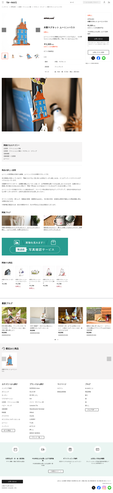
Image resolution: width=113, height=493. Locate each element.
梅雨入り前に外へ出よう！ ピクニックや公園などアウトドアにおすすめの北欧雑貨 (99, 328)
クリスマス (5, 416)
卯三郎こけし (34, 395)
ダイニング (5, 391)
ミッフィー (5, 426)
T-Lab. (32, 423)
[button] (4, 30)
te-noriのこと (89, 388)
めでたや (32, 426)
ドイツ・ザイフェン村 (37, 402)
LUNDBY (32, 419)
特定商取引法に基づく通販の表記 (79, 480)
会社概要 (64, 480)
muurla (32, 416)
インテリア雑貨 (7, 388)
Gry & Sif (32, 391)
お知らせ (59, 480)
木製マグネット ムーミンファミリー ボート (35, 281)
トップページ (5, 7)
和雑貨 (4, 412)
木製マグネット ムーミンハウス (9, 370)
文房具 (13, 156)
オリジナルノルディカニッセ (11, 419)
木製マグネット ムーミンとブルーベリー (21, 280)
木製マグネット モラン (7, 280)
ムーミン (6, 158)
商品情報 (88, 391)
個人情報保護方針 (92, 480)
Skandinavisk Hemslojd (37, 409)
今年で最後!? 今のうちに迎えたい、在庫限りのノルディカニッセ (42, 327)
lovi (31, 398)
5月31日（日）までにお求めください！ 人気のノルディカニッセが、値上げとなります (70, 328)
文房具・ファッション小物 (24, 7)
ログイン (60, 388)
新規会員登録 (61, 391)
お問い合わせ (98, 39)
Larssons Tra (34, 405)
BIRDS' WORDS (35, 433)
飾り (86, 395)
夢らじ (32, 429)
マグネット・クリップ (39, 7)
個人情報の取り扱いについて (104, 480)
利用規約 (69, 480)
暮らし (87, 405)
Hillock (32, 412)
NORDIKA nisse (35, 388)
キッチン (4, 395)
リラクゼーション (7, 398)
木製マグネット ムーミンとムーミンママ (62, 280)
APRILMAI (13, 7)
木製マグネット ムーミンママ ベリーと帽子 (48, 281)
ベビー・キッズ (7, 405)
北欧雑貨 (6, 153)
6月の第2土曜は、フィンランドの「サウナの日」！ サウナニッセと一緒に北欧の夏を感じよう (14, 328)
